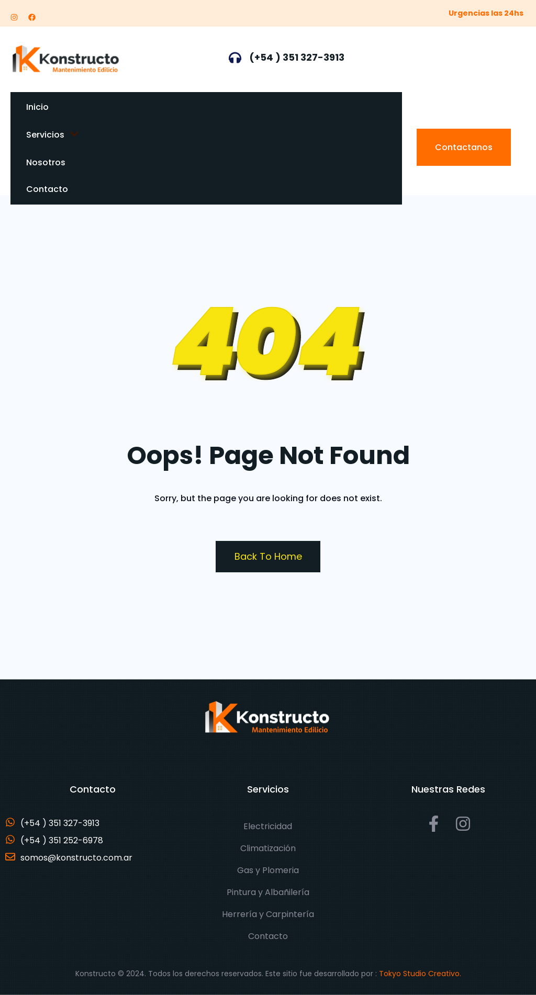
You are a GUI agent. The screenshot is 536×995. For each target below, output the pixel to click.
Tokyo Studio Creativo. (420, 973)
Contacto (47, 189)
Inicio (37, 107)
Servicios (52, 135)
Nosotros (45, 162)
